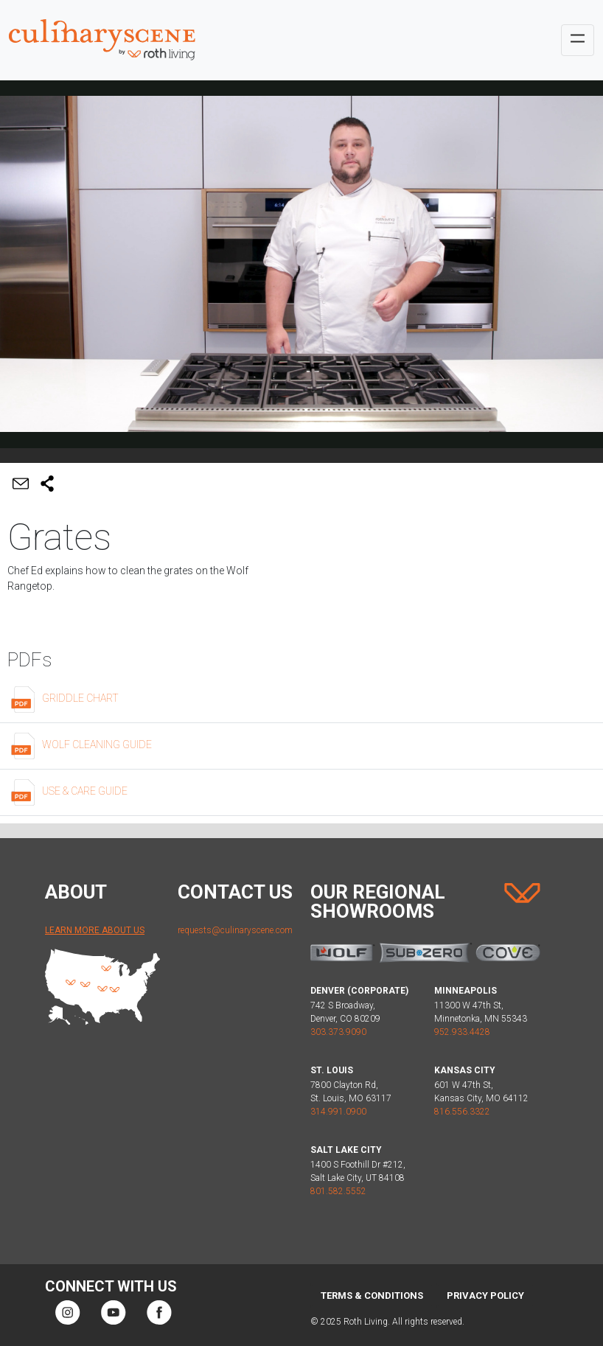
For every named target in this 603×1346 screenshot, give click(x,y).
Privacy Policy (485, 1295)
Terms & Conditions (372, 1295)
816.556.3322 (462, 1111)
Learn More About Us (94, 930)
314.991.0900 (338, 1111)
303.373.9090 (338, 1032)
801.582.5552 (338, 1191)
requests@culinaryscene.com (235, 930)
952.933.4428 (462, 1032)
